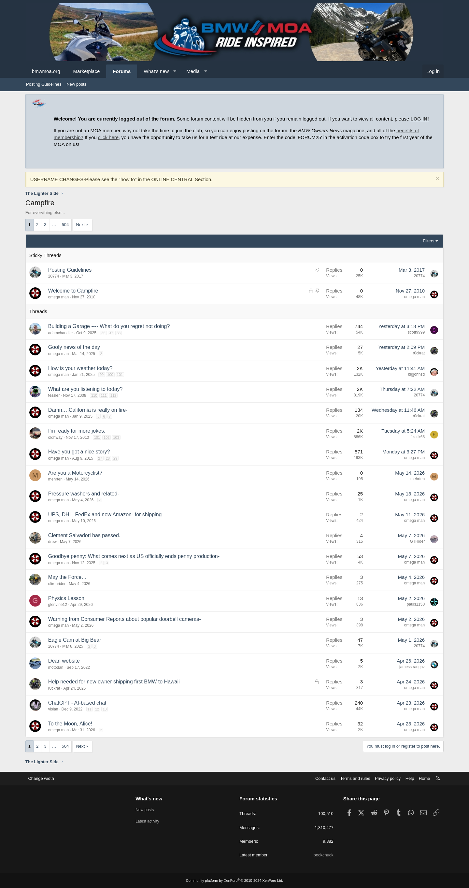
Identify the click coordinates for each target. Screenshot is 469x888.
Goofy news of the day (75, 347)
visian (54, 709)
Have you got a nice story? (79, 451)
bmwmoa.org (47, 71)
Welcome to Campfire (74, 291)
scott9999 (415, 332)
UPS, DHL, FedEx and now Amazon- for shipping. (106, 514)
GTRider (416, 541)
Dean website (64, 661)
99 (102, 375)
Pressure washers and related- (84, 493)
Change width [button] (42, 778)
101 (120, 375)
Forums (122, 71)
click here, (110, 137)
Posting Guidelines (43, 84)
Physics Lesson (67, 598)
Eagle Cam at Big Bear (75, 640)
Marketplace (87, 71)
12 (98, 709)
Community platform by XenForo (234, 880)
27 (101, 458)
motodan (56, 667)
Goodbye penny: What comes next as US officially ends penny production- (134, 556)
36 (104, 333)
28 (108, 458)
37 (112, 333)
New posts (76, 84)
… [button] (55, 224)
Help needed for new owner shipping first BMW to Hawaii (114, 681)
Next (81, 224)
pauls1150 (415, 604)
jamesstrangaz (411, 667)
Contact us (324, 778)
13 (105, 709)
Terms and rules (354, 778)
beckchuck (323, 854)
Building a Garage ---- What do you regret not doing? (110, 326)
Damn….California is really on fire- (88, 410)
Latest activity (149, 821)
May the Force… (68, 577)
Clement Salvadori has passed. (85, 535)
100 (111, 375)
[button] (175, 71)
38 (119, 333)
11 (90, 709)
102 (107, 437)
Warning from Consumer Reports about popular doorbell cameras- (125, 619)
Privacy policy (387, 778)
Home (423, 778)
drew (53, 541)
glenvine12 (58, 604)
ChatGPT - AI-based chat (78, 703)
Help (409, 778)
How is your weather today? (81, 368)
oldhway (56, 437)
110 (95, 395)
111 (104, 395)
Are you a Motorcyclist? (76, 473)
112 (114, 395)
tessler (54, 395)
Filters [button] (427, 240)
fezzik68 (417, 437)
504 (66, 224)
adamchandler (61, 333)
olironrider (57, 583)
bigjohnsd (415, 374)
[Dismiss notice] (436, 179)
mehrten (56, 479)
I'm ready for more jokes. (77, 431)
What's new (156, 71)
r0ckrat (418, 353)
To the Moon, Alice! (71, 723)
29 (116, 458)
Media (193, 71)
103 (117, 437)
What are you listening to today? (86, 389)
